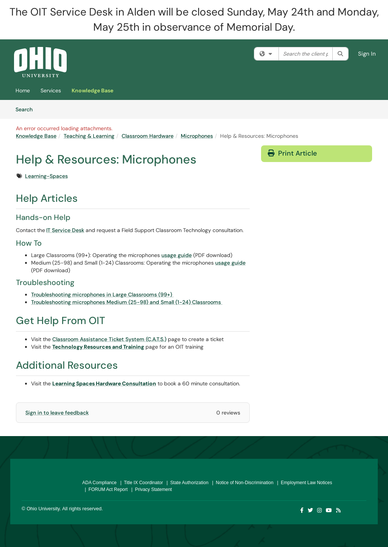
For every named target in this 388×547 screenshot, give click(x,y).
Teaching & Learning (89, 135)
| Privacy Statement (150, 489)
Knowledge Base (92, 90)
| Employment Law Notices (303, 482)
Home (23, 90)
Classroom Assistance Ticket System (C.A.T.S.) (109, 339)
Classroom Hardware (148, 135)
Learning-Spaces (46, 176)
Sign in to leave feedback (57, 412)
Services (51, 90)
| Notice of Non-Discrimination (242, 482)
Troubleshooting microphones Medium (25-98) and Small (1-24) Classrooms (126, 302)
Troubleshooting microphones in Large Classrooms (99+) (102, 294)
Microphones (197, 135)
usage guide (176, 255)
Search (27, 109)
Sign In (367, 54)
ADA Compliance (99, 482)
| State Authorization (186, 482)
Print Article (292, 153)
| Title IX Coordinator (140, 482)
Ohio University (43, 508)
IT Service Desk (65, 230)
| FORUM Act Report (105, 489)
